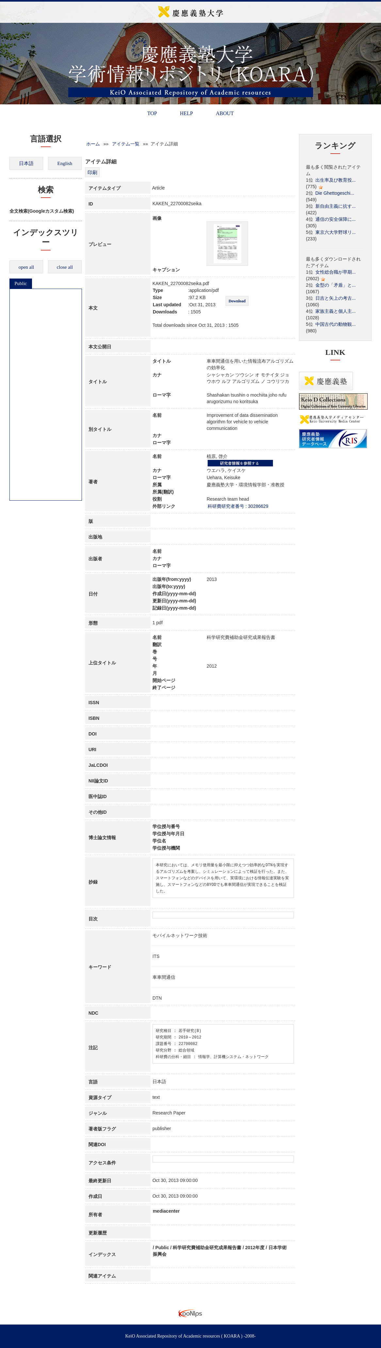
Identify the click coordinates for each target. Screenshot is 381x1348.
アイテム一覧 (125, 143)
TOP (152, 113)
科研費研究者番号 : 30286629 (238, 506)
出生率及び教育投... (335, 180)
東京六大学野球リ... (335, 232)
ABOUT (225, 113)
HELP (186, 113)
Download (237, 301)
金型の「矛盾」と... (335, 285)
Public (20, 283)
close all (65, 267)
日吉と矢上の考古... (335, 298)
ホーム (93, 143)
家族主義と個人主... (335, 311)
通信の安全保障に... (335, 219)
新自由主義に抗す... (335, 206)
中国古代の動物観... (335, 324)
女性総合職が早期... (335, 272)
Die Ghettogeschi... (334, 193)
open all (26, 267)
